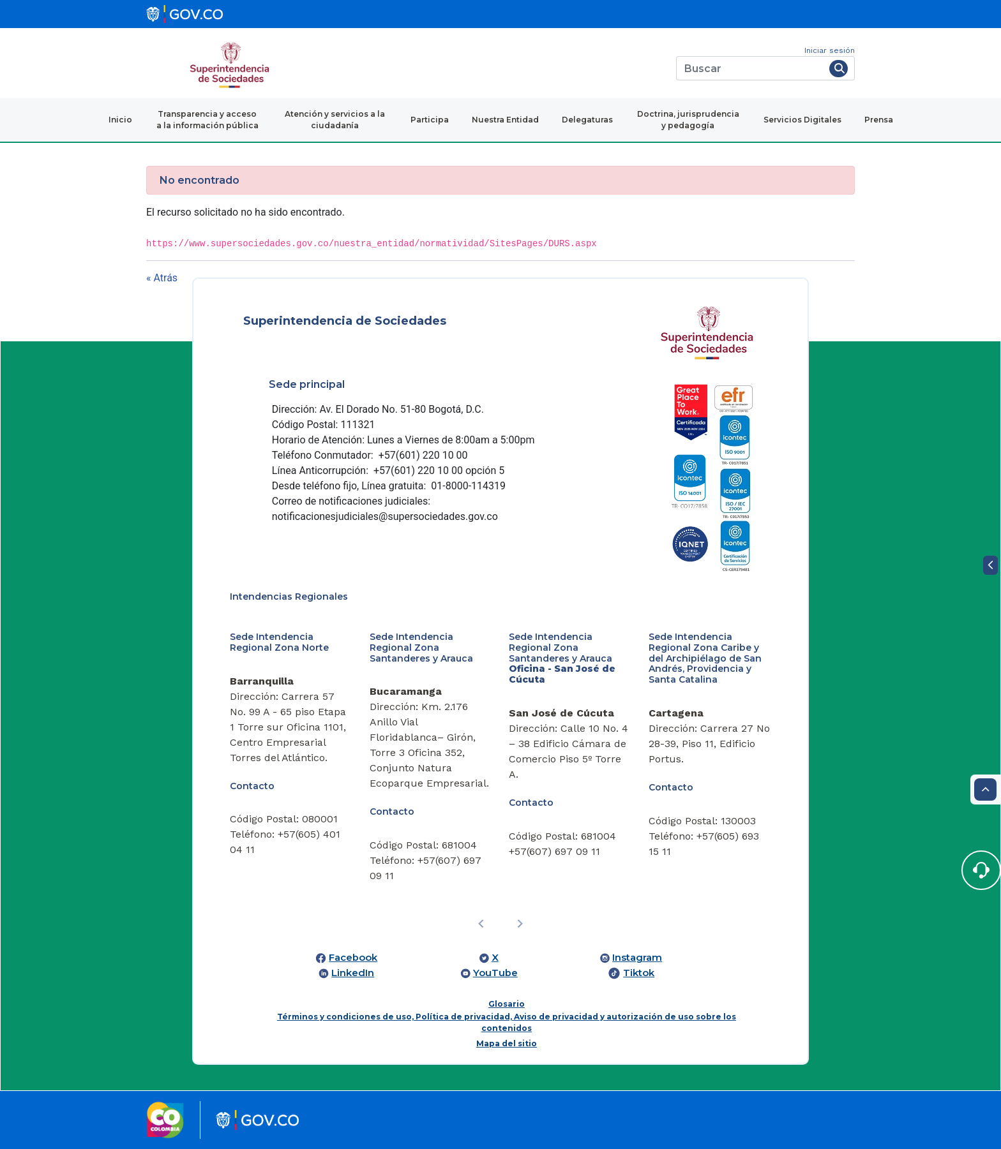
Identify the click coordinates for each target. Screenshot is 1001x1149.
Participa (429, 119)
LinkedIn (352, 973)
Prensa (878, 119)
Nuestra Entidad (505, 119)
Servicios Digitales (802, 119)
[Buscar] (750, 68)
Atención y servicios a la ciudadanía (335, 119)
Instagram (637, 957)
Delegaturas (587, 119)
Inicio (120, 119)
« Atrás (161, 278)
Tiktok (638, 973)
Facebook (353, 957)
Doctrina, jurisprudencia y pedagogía (688, 119)
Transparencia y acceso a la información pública (207, 119)
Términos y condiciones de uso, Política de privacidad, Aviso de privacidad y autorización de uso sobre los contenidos (506, 1022)
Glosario (506, 1004)
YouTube (495, 973)
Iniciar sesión (829, 50)
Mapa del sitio (506, 1043)
